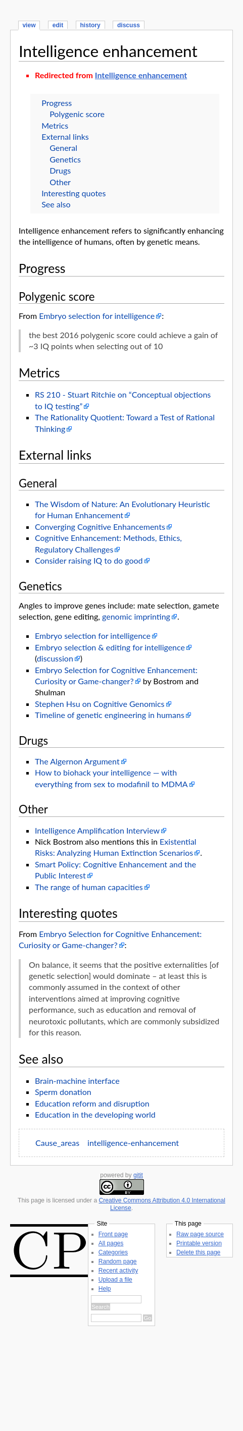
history (90, 25)
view (28, 25)
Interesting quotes (73, 193)
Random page (118, 1261)
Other (60, 182)
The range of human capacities (89, 887)
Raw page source (200, 1234)
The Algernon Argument (77, 761)
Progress (56, 102)
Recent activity (118, 1270)
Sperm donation (63, 1091)
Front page (113, 1234)
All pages (111, 1243)
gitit (138, 1175)
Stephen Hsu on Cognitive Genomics (100, 703)
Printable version (199, 1243)
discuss (128, 25)
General (63, 147)
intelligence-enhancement (133, 1142)
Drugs (60, 170)
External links (65, 136)
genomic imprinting (136, 616)
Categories (113, 1252)
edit (58, 25)
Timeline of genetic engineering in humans (109, 715)
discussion (55, 658)
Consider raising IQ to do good (89, 560)
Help (105, 1288)
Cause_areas (57, 1142)
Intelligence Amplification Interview (97, 830)
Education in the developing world (95, 1114)
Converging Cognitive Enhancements (100, 526)
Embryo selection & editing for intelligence (110, 647)
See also (55, 204)
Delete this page (198, 1252)
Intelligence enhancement (108, 51)
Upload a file (115, 1279)
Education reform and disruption (92, 1103)
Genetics (65, 159)
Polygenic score (77, 114)
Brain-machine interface (77, 1080)
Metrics (54, 125)
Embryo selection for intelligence (97, 315)
